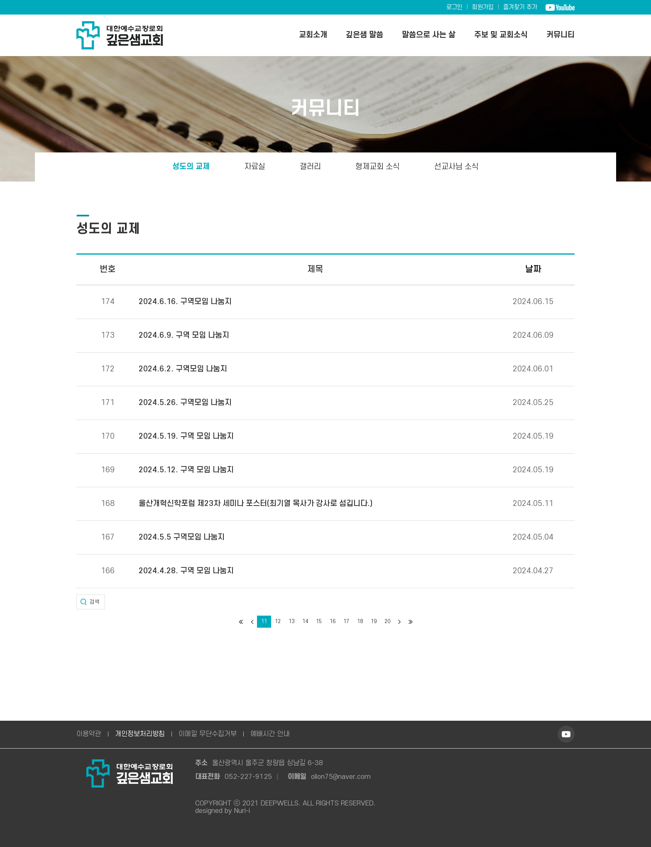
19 (374, 621)
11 (264, 621)
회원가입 (483, 7)
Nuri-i (242, 811)
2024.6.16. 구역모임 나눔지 (185, 302)
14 (305, 621)
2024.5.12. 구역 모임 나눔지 (186, 470)
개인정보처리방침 (140, 734)
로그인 (454, 7)
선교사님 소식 (456, 166)
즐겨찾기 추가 (520, 7)
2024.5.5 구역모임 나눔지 (182, 537)
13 (291, 621)
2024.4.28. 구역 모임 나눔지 (186, 571)
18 (360, 621)
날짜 (533, 269)
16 (332, 621)
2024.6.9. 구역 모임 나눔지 (184, 335)
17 (346, 621)
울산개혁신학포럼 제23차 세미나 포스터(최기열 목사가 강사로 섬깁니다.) (255, 504)
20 (387, 621)
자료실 (254, 166)
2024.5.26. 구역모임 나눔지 (185, 403)
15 (319, 621)
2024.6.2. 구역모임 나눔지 (183, 369)
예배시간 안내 (270, 734)
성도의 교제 (191, 166)
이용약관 (88, 734)
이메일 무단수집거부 (208, 734)
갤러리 (310, 166)
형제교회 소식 (377, 166)
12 (278, 621)
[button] (90, 601)
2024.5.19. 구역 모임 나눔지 (186, 436)
